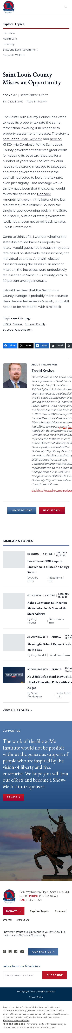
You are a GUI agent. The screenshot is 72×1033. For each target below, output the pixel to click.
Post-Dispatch (31, 139)
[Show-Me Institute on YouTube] (22, 951)
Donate (13, 797)
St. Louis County (35, 324)
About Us (23, 919)
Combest (27, 144)
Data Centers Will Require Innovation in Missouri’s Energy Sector (48, 566)
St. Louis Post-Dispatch (17, 329)
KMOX (7, 324)
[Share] (10, 345)
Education (9, 33)
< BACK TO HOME (21, 510)
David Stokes (15, 101)
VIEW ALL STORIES (17, 710)
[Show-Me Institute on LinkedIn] (15, 951)
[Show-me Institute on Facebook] (4, 951)
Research (61, 911)
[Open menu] (65, 6)
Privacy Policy (36, 997)
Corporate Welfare (13, 55)
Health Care (10, 38)
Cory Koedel (38, 655)
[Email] (57, 345)
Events (7, 919)
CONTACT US (43, 951)
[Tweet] (26, 345)
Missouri (18, 324)
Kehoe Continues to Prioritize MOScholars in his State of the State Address (47, 608)
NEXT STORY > (52, 510)
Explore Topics (39, 911)
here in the (11, 139)
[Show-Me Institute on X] (10, 951)
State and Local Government (20, 49)
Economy (8, 44)
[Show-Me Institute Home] (9, 7)
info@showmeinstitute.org (16, 1020)
